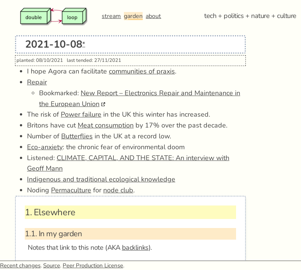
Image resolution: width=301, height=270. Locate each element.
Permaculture (71, 190)
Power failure (81, 114)
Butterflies (77, 136)
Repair (37, 82)
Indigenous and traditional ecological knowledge (101, 179)
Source (51, 265)
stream (111, 16)
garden (133, 16)
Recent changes (20, 265)
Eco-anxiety (45, 147)
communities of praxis (142, 71)
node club (118, 190)
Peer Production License (93, 265)
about (153, 16)
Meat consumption (106, 125)
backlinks (135, 247)
